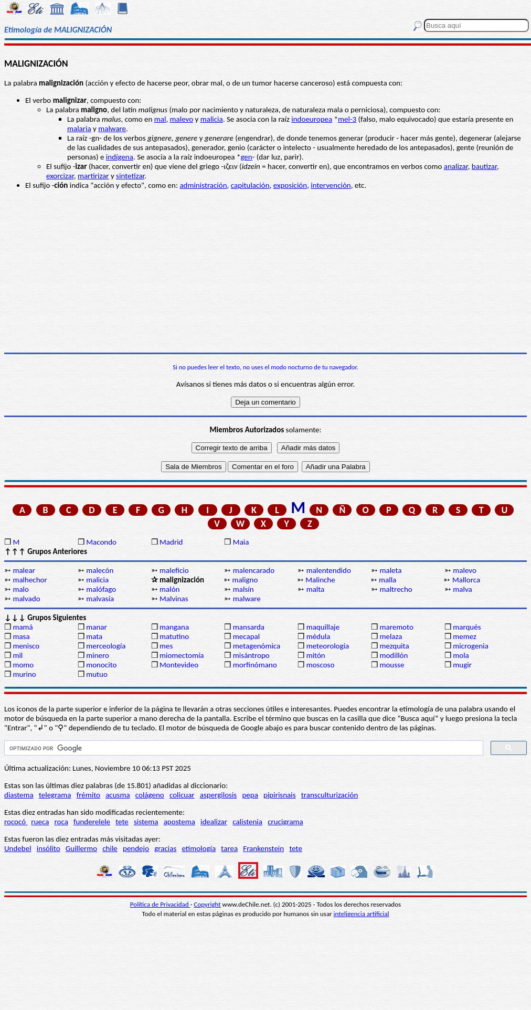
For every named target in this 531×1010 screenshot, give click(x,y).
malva (462, 589)
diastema (19, 795)
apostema (179, 821)
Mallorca (466, 579)
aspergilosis (218, 795)
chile (110, 848)
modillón (393, 655)
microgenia (470, 646)
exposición (290, 185)
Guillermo (81, 848)
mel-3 (347, 119)
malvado (26, 598)
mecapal (246, 636)
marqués (467, 627)
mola (461, 655)
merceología (105, 646)
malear (24, 570)
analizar (456, 166)
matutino (174, 636)
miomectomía (182, 655)
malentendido (328, 570)
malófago (101, 589)
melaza (390, 636)
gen (246, 157)
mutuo (97, 674)
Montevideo (179, 664)
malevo (182, 119)
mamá (23, 627)
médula (318, 636)
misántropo (251, 655)
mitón (315, 655)
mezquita (394, 646)
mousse (391, 664)
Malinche (320, 579)
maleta (390, 570)
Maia (241, 542)
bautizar (484, 166)
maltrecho (395, 589)
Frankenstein (263, 848)
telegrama (55, 795)
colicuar (182, 795)
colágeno (149, 795)
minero (97, 655)
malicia (211, 119)
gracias (165, 848)
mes (166, 646)
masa (21, 636)
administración (203, 185)
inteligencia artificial (361, 914)
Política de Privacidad (160, 904)
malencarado (253, 570)
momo (23, 664)
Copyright (207, 904)
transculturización (329, 795)
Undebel (17, 848)
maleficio (174, 570)
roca (61, 821)
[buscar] (242, 748)
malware (112, 128)
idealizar (213, 821)
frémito (88, 795)
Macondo (101, 542)
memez (464, 636)
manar (96, 627)
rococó (16, 821)
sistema (146, 821)
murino (24, 674)
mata (94, 636)
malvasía (100, 598)
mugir (462, 664)
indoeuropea (311, 119)
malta (315, 589)
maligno (245, 579)
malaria (79, 128)
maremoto (396, 627)
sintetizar (130, 175)
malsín (243, 589)
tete (122, 821)
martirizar (93, 175)
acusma (117, 795)
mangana (174, 627)
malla (387, 579)
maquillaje (323, 627)
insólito (48, 848)
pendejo (136, 848)
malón (169, 589)
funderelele (91, 821)
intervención (331, 185)
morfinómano (255, 664)
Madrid (171, 542)
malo (21, 589)
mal (160, 119)
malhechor (30, 579)
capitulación (250, 185)
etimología (199, 848)
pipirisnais (279, 795)
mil (18, 655)
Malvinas (174, 598)
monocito (101, 664)
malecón (99, 570)
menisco (26, 646)
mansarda (248, 627)
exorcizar (60, 175)
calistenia (247, 821)
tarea (229, 848)
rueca (40, 821)
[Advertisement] (265, 271)
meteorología (327, 646)
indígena (119, 157)
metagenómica (256, 646)
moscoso (320, 664)
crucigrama (285, 821)
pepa (250, 795)
